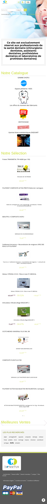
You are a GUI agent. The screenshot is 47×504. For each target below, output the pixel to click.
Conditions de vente (20, 480)
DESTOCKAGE (23, 122)
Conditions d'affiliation (33, 480)
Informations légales (8, 480)
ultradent (17, 443)
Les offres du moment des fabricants (23, 105)
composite (28, 437)
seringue (6, 443)
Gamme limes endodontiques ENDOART (23, 132)
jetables (10, 440)
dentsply (35, 437)
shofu (12, 443)
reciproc (27, 440)
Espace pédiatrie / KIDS (23, 89)
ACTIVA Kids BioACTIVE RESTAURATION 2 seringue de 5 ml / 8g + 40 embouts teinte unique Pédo (24, 406)
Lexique (34, 474)
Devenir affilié (15, 474)
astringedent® (12, 437)
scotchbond (40, 440)
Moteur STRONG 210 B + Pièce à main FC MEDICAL (24, 291)
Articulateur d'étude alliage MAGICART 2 (24, 320)
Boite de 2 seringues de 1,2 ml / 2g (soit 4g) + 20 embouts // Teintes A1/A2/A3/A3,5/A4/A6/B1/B (24, 205)
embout (41, 437)
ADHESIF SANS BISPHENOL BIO (24, 348)
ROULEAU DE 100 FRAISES (24, 177)
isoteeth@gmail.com (33, 14)
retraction (33, 440)
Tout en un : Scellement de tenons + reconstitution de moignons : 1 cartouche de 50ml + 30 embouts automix (24, 262)
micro (15, 440)
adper (5, 437)
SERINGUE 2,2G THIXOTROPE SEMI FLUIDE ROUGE (24, 377)
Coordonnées (6, 474)
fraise (5, 440)
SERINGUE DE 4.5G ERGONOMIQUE (24, 234)
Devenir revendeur (25, 474)
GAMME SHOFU (23, 78)
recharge (20, 440)
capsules (20, 437)
